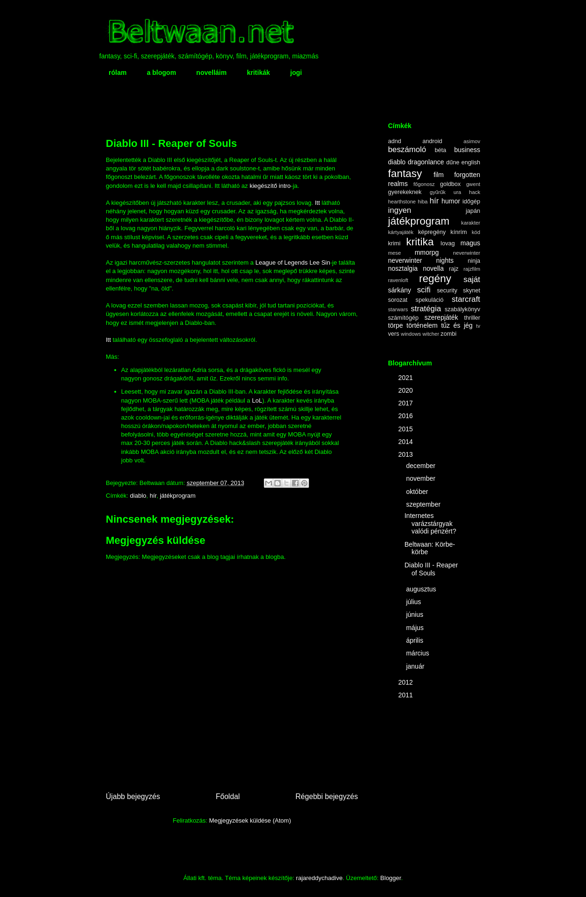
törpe (395, 325)
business (467, 150)
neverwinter (466, 253)
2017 (406, 403)
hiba (423, 201)
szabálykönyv (462, 309)
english (470, 162)
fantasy (405, 173)
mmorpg (427, 252)
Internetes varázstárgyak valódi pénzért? (430, 523)
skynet (471, 290)
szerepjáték (441, 317)
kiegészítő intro (270, 185)
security (447, 290)
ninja (473, 261)
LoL (257, 400)
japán (473, 211)
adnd (394, 141)
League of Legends (281, 262)
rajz (454, 269)
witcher (430, 334)
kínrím (459, 232)
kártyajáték (400, 232)
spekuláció (430, 300)
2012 (406, 682)
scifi (424, 289)
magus (470, 243)
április (415, 640)
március (418, 653)
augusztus (422, 589)
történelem (421, 325)
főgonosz (424, 184)
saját (472, 279)
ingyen (399, 210)
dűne (452, 162)
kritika (420, 242)
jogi (296, 72)
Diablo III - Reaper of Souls (431, 569)
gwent (473, 184)
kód (476, 232)
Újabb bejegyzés (133, 796)
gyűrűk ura (445, 192)
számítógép (403, 318)
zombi (449, 334)
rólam (118, 72)
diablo (138, 495)
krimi (394, 243)
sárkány (399, 290)
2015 (406, 429)
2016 (406, 416)
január (416, 666)
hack (474, 192)
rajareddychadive (319, 877)
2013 (406, 454)
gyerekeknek (404, 192)
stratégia (426, 308)
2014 (406, 441)
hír (153, 495)
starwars (398, 309)
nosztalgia (403, 268)
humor (451, 201)
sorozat (397, 300)
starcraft (465, 299)
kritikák (258, 72)
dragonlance (426, 162)
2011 (406, 695)
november (421, 478)
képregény (432, 232)
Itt (317, 202)
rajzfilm (472, 269)
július (414, 602)
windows (411, 334)
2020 (406, 390)
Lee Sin (319, 262)
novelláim (211, 72)
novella (433, 268)
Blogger (390, 877)
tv (478, 326)
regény (435, 278)
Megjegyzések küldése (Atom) (250, 820)
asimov (472, 141)
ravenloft (398, 280)
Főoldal (228, 796)
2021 (406, 377)
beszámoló (407, 149)
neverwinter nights (421, 260)
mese (394, 253)
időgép (471, 201)
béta (440, 150)
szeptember (424, 504)
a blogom (161, 72)
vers (393, 334)
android (432, 141)
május (415, 627)
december (421, 465)
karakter (470, 223)
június (415, 614)
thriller (472, 318)
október (418, 491)
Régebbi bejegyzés (326, 796)
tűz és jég (457, 325)
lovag (448, 243)
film (439, 174)
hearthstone (402, 201)
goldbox (450, 184)
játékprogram (178, 495)
